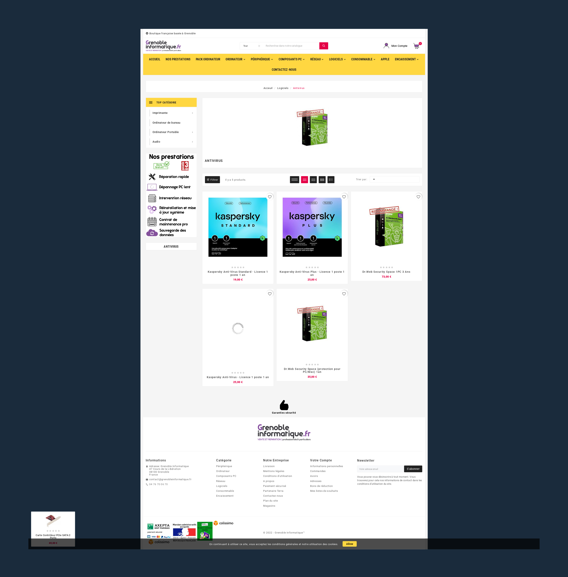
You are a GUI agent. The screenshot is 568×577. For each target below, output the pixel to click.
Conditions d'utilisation (277, 476)
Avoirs (314, 476)
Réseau (220, 481)
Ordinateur (223, 471)
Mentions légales (273, 471)
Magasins (269, 505)
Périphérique (224, 466)
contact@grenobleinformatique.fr (170, 479)
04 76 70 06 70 (158, 484)
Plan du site (270, 500)
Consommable (225, 490)
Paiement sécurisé (274, 486)
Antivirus (171, 246)
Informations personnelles (326, 466)
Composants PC (226, 476)
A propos (269, 481)
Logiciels (221, 486)
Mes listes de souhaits (324, 490)
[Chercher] (291, 45)
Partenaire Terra (273, 490)
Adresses (316, 481)
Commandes (318, 471)
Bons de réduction (321, 486)
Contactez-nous (273, 495)
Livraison (269, 466)
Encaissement (225, 495)
